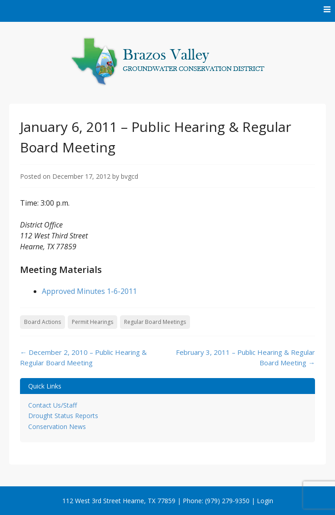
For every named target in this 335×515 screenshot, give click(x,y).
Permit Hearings (92, 322)
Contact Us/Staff (52, 405)
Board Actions (42, 322)
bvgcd (129, 176)
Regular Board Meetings (155, 322)
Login (265, 500)
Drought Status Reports (63, 415)
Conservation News (57, 426)
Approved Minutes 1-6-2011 (89, 291)
